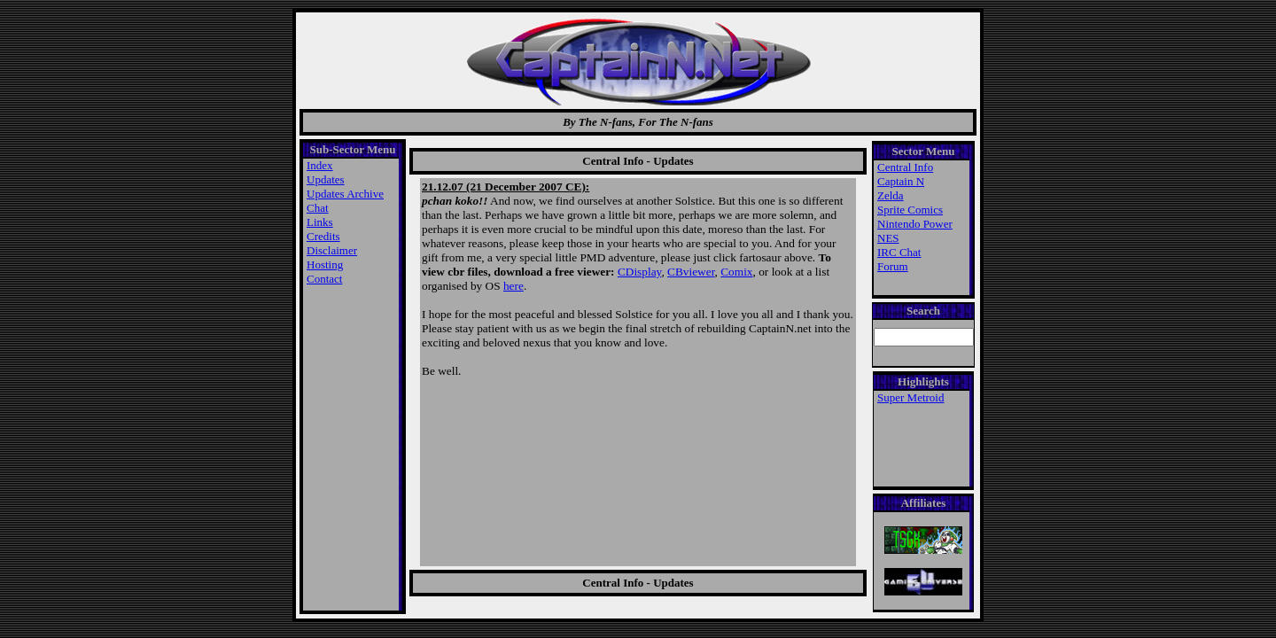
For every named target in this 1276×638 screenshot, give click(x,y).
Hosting (325, 264)
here (513, 285)
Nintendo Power (915, 223)
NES (888, 238)
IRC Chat (899, 252)
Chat (318, 207)
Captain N (900, 181)
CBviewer (691, 271)
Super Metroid (910, 397)
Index (320, 165)
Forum (892, 266)
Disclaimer (332, 250)
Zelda (890, 195)
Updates (326, 179)
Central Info (905, 167)
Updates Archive (345, 193)
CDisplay (640, 271)
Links (320, 222)
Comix (736, 271)
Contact (324, 278)
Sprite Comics (910, 209)
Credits (323, 236)
